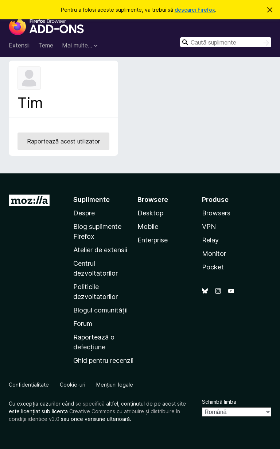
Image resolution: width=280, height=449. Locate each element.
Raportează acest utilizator (63, 141)
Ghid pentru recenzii (103, 360)
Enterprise (152, 240)
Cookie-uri (72, 384)
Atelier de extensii (100, 250)
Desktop (150, 213)
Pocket (213, 267)
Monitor (214, 253)
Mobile (147, 226)
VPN (209, 226)
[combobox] (225, 42)
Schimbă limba (219, 402)
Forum (82, 323)
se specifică (90, 403)
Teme (45, 45)
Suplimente (91, 199)
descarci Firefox (195, 10)
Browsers (216, 213)
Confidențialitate (29, 384)
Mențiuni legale (114, 384)
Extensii (19, 45)
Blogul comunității (100, 310)
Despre (84, 213)
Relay (210, 240)
